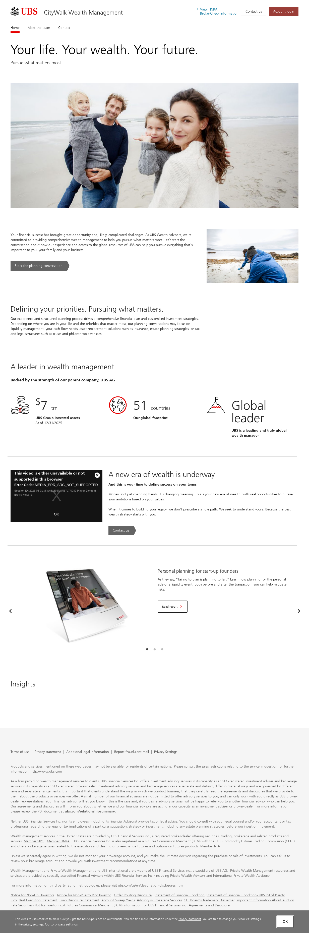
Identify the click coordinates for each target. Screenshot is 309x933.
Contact (64, 28)
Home (15, 27)
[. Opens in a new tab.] (24, 11)
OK (56, 514)
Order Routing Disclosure (133, 895)
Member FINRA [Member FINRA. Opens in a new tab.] (58, 841)
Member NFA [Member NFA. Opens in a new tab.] (210, 846)
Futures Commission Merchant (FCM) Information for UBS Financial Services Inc (126, 905)
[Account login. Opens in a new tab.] (283, 11)
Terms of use (20, 752)
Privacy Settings (165, 752)
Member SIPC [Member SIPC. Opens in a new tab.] (34, 841)
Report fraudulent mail (131, 752)
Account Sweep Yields (118, 900)
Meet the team (39, 28)
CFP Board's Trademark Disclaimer (209, 900)
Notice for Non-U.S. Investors (32, 895)
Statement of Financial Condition (180, 895)
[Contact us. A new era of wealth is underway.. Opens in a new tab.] (122, 530)
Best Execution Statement (38, 900)
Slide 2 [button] (154, 649)
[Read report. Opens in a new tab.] (173, 607)
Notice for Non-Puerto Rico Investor (84, 895)
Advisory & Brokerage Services (159, 900)
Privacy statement (48, 752)
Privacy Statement (189, 919)
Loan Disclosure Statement (79, 900)
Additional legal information (87, 752)
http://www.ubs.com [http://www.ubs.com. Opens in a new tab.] (46, 771)
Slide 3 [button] (162, 649)
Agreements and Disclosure (209, 905)
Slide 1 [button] (147, 649)
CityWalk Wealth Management (83, 12)
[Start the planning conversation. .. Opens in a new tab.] (40, 266)
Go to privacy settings (61, 924)
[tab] (147, 649)
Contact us (253, 11)
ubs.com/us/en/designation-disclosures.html (150, 885)
